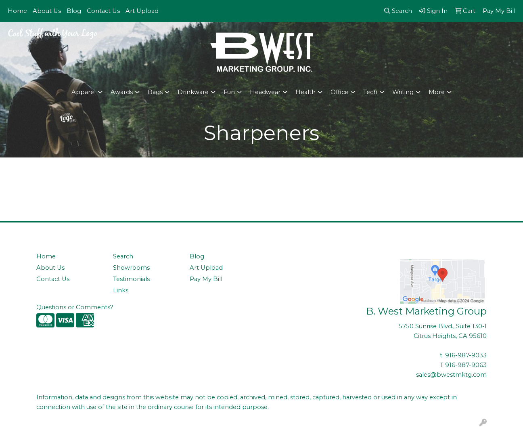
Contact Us (103, 11)
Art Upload (142, 11)
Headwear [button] (265, 92)
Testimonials (131, 279)
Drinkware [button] (193, 92)
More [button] (437, 92)
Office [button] (339, 92)
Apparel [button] (83, 92)
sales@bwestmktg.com (451, 374)
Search (123, 256)
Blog (74, 11)
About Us (47, 11)
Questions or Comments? (74, 307)
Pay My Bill (206, 279)
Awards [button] (122, 92)
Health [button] (305, 92)
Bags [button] (155, 92)
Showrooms (131, 267)
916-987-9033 (466, 355)
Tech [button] (370, 92)
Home (17, 11)
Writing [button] (403, 92)
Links (120, 290)
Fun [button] (229, 92)
